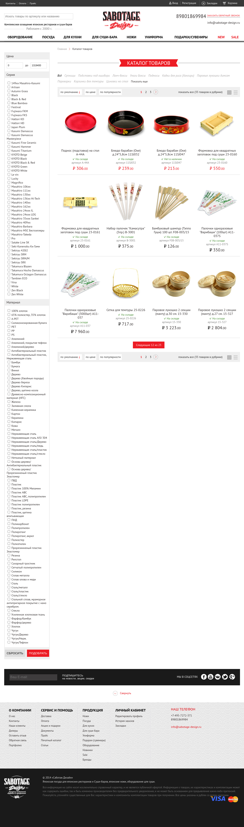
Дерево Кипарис (21, 386)
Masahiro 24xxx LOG (23, 214)
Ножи (131, 37)
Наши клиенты (17, 725)
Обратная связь (18, 740)
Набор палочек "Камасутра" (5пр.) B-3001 (126, 230)
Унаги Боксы (137, 75)
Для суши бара (91, 730)
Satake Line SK (20, 242)
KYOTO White (19, 170)
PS (12, 335)
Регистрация (189, 3)
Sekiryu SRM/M (20, 258)
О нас (12, 716)
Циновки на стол (117, 81)
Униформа (154, 37)
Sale (235, 37)
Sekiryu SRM (18, 254)
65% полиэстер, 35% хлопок (28, 315)
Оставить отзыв (17, 735)
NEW (221, 37)
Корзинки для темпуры (89, 81)
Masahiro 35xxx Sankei (25, 218)
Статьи (44, 745)
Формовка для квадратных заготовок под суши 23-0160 (217, 152)
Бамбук (15, 362)
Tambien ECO (19, 278)
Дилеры (13, 730)
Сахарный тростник (23, 563)
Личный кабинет (130, 710)
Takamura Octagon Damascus (28, 274)
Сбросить (15, 653)
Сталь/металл (19, 587)
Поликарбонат (20, 524)
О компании (20, 710)
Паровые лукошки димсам (213, 75)
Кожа (14, 426)
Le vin (14, 174)
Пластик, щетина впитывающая (19, 514)
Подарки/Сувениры (191, 37)
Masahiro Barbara (21, 226)
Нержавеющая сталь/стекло (28, 453)
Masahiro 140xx (20, 202)
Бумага (15, 366)
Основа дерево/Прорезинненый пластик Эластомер (22, 472)
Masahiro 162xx (20, 206)
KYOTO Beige (19, 154)
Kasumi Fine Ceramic (23, 142)
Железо (15, 402)
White (14, 286)
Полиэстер (17, 540)
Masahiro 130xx (20, 194)
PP (13, 331)
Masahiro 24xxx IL (22, 210)
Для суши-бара (104, 37)
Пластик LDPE (19, 500)
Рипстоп (16, 559)
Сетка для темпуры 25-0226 (126, 310)
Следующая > (155, 92)
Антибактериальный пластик (28, 351)
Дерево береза (20, 382)
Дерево (15, 374)
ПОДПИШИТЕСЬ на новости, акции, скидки (78, 677)
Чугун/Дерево (19, 634)
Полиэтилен (18, 544)
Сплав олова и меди (23, 579)
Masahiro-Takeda (21, 234)
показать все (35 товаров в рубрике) (200, 92)
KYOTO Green (19, 166)
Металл (15, 430)
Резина (15, 555)
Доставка (46, 716)
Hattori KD (17, 119)
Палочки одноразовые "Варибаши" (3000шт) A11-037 (80, 313)
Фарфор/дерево (21, 622)
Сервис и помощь (57, 710)
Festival (16, 107)
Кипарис (16, 422)
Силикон (16, 571)
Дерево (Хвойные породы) (27, 378)
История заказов (124, 721)
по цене (90, 92)
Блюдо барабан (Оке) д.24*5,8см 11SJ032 (126, 152)
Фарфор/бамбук (21, 618)
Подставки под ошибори (94, 75)
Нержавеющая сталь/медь (27, 446)
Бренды (87, 759)
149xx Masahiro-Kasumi (25, 83)
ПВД (14, 480)
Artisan (15, 87)
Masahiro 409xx (20, 222)
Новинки (88, 750)
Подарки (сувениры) (94, 740)
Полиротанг (18, 532)
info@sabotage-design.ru (223, 23)
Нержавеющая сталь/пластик (29, 450)
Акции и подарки (50, 725)
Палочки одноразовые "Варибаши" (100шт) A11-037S (217, 232)
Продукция (93, 710)
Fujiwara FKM (19, 111)
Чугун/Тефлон (19, 642)
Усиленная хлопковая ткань (28, 614)
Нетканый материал (23, 457)
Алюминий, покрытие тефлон (29, 343)
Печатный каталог (51, 740)
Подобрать (38, 653)
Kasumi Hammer (21, 146)
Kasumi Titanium (21, 150)
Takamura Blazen (21, 266)
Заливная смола (21, 406)
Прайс (33, 3)
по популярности (110, 92)
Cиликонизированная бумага (29, 323)
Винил (15, 370)
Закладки (212, 3)
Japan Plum (18, 127)
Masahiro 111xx (20, 190)
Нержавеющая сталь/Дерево (28, 442)
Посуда (48, 37)
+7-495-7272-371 (181, 715)
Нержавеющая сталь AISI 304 (29, 438)
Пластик (16, 484)
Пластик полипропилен (25, 504)
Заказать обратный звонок (223, 15)
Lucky (14, 178)
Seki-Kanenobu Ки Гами (25, 246)
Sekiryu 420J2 (19, 250)
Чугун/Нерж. (18, 638)
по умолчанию (69, 92)
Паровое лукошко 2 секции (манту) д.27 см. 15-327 (217, 312)
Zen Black (17, 290)
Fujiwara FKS (19, 115)
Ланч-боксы (120, 75)
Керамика (17, 418)
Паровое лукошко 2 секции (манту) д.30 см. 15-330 (171, 312)
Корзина (232, 3)
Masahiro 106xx (20, 186)
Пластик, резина (21, 508)
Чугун (14, 630)
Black (14, 95)
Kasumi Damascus (22, 131)
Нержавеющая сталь (23, 434)
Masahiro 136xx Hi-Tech (25, 198)
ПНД (14, 520)
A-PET (15, 319)
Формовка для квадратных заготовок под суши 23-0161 (80, 230)
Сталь (14, 583)
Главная (62, 49)
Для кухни (73, 37)
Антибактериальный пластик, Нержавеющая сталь (27, 356)
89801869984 (191, 16)
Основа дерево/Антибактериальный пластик (24, 463)
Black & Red (18, 99)
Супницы (69, 75)
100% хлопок (19, 311)
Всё (60, 75)
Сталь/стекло (19, 595)
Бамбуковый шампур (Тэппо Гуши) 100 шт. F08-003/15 (171, 230)
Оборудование (20, 37)
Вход (175, 3)
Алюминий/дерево (22, 347)
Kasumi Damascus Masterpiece (20, 136)
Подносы (153, 75)
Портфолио (15, 745)
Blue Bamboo (19, 103)
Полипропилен (20, 528)
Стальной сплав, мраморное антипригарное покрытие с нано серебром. (26, 603)
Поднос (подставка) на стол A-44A (80, 152)
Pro (13, 238)
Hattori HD (17, 123)
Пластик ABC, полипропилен (28, 496)
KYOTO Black (19, 158)
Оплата (22, 3)
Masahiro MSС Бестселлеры (27, 230)
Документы (47, 730)
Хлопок (15, 626)
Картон (15, 414)
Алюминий (17, 339)
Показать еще (139, 81)
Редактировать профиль (128, 716)
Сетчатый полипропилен (26, 567)
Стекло (15, 610)
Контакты (11, 3)
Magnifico (17, 182)
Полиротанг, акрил (22, 536)
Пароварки (64, 81)
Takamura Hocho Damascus (27, 270)
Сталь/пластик (20, 591)
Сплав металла (20, 575)
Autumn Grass (19, 91)
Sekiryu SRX (18, 262)
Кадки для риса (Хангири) (178, 75)
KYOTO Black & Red (23, 162)
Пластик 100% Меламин (26, 488)
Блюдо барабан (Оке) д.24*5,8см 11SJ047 (171, 152)
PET (13, 327)
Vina (14, 282)
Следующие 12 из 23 (148, 345)
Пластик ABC (19, 492)
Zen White (17, 294)
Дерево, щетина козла (24, 390)
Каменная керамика (23, 410)
